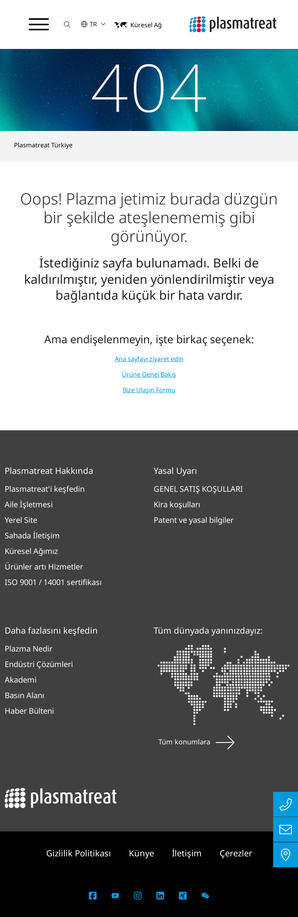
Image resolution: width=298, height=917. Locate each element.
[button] (67, 24)
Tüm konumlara (196, 741)
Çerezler (236, 853)
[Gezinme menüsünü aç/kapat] (39, 24)
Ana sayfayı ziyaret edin (149, 359)
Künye (142, 853)
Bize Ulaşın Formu (149, 390)
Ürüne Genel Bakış (149, 374)
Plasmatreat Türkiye (43, 145)
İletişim (188, 853)
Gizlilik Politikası (79, 853)
